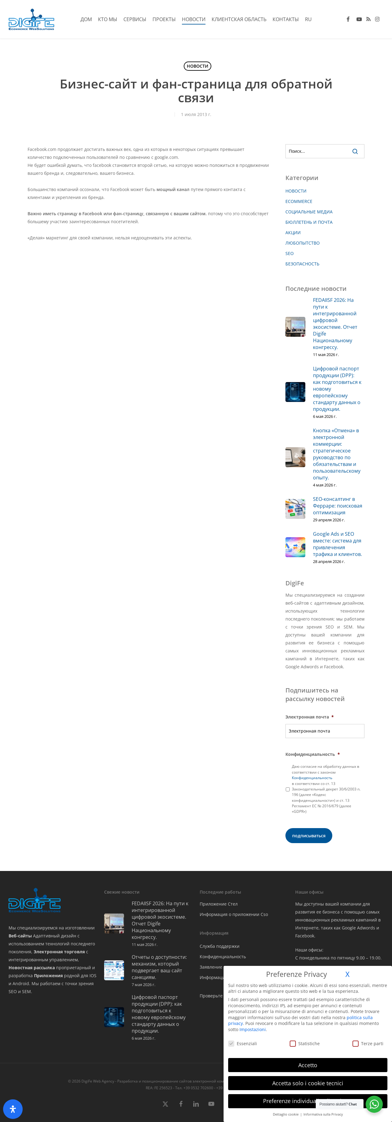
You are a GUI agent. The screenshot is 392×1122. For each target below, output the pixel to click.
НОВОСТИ (197, 66)
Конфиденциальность (312, 754)
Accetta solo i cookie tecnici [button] (307, 1083)
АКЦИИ (293, 232)
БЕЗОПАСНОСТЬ (302, 264)
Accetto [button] (307, 1065)
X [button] (347, 974)
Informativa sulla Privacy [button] (323, 1114)
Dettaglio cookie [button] (286, 1114)
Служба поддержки (219, 946)
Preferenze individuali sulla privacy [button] (308, 1101)
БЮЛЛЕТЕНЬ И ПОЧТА (309, 222)
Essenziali (242, 1043)
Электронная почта (309, 717)
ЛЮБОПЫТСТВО (302, 243)
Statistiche (305, 1043)
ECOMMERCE (298, 201)
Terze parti (367, 1043)
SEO (289, 253)
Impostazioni (252, 1029)
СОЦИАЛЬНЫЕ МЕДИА (309, 212)
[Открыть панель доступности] (13, 1109)
